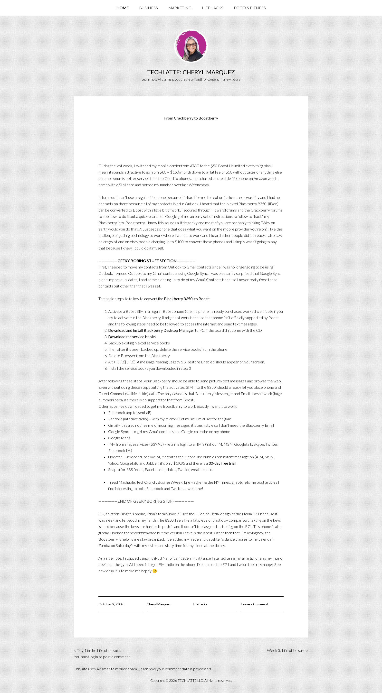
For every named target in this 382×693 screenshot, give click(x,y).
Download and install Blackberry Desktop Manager (151, 330)
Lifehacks (200, 604)
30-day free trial (222, 463)
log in (94, 656)
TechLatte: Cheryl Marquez (191, 71)
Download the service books (132, 336)
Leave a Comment (254, 604)
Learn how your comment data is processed (174, 668)
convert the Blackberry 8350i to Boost (176, 298)
